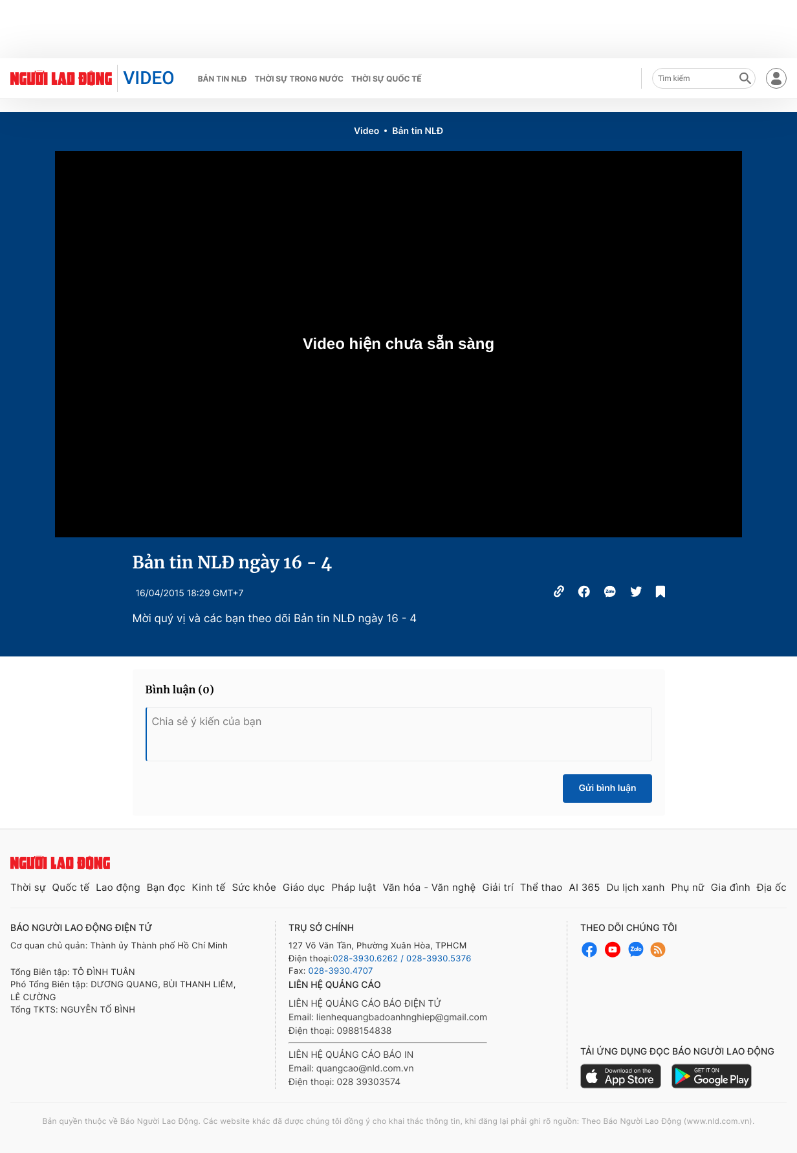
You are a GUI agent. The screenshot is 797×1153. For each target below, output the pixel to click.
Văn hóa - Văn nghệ (428, 887)
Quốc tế (70, 887)
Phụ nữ (687, 887)
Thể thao (541, 887)
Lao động (118, 887)
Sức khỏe (254, 887)
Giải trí (498, 887)
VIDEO (148, 78)
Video (366, 131)
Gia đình (730, 887)
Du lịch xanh (636, 887)
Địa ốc (772, 887)
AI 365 (584, 887)
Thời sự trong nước (299, 79)
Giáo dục (304, 887)
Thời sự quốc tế (386, 79)
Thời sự (28, 887)
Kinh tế (209, 887)
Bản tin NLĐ (222, 79)
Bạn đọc (166, 887)
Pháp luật (353, 887)
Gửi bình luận (607, 788)
